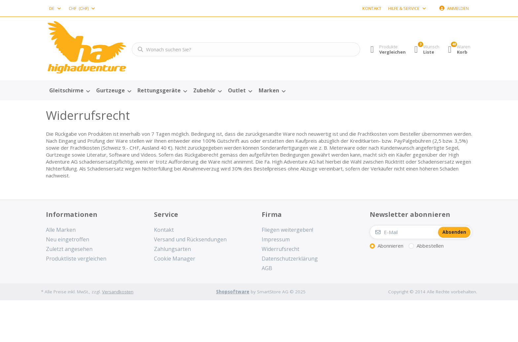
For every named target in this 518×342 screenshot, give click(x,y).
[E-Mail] (403, 232)
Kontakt (371, 8)
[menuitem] (69, 90)
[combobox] (55, 8)
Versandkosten (117, 292)
